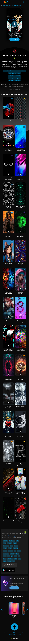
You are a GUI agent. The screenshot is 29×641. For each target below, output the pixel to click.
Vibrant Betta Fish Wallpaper (8, 121)
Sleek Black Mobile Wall (8, 520)
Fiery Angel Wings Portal (20, 378)
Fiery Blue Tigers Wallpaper (8, 293)
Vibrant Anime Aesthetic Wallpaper (8, 350)
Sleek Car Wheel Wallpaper (8, 150)
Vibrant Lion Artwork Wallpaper (21, 350)
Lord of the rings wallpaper (14, 80)
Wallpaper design (16, 5)
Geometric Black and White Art (8, 207)
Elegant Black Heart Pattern (21, 121)
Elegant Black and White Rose (20, 435)
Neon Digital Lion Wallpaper (20, 235)
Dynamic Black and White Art (8, 464)
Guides (19, 634)
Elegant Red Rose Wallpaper (20, 521)
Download (14, 39)
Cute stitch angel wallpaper (14, 75)
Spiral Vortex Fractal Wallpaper (20, 264)
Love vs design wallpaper (20, 70)
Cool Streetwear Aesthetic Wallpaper (20, 493)
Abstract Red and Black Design (8, 493)
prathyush (18, 51)
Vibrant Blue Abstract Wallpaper (20, 150)
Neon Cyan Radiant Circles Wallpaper (20, 207)
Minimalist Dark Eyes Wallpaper (8, 178)
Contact (5, 632)
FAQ (16, 634)
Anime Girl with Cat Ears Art (8, 264)
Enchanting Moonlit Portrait (8, 321)
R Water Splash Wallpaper (20, 464)
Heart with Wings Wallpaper (8, 435)
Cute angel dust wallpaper (14, 78)
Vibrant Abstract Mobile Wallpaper (20, 178)
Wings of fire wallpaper (8, 70)
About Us (11, 632)
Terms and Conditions (19, 632)
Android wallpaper (12, 536)
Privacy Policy (11, 634)
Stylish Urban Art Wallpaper (8, 235)
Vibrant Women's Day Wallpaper (20, 321)
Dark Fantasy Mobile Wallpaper (8, 378)
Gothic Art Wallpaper (20, 406)
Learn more (14, 588)
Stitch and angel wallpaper (14, 73)
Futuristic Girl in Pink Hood (20, 293)
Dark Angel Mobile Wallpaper (8, 407)
